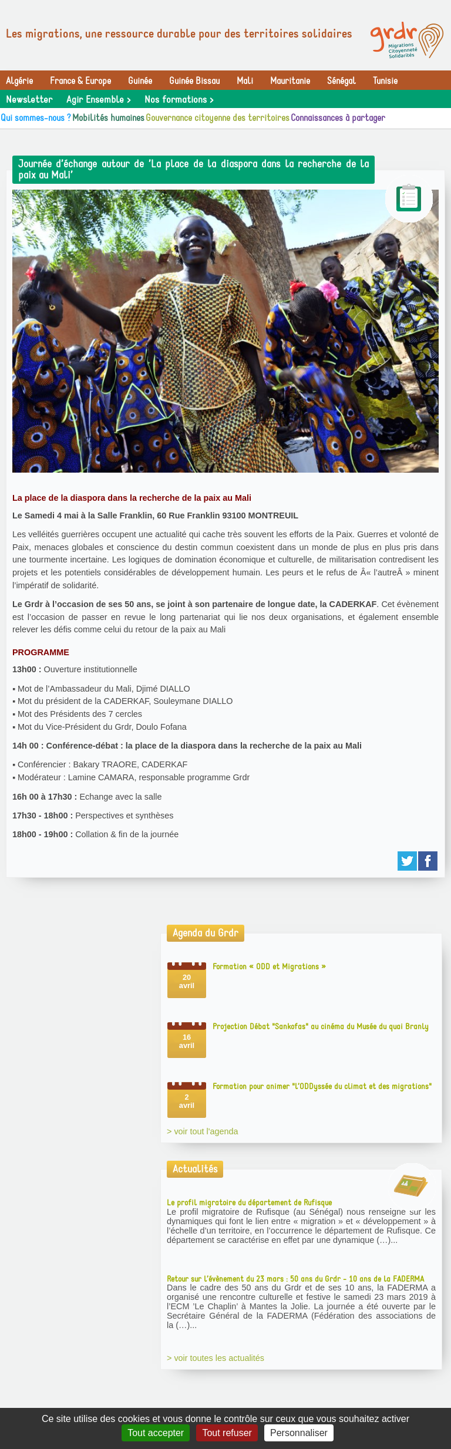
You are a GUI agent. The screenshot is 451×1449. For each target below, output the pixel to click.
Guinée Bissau (194, 81)
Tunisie (385, 81)
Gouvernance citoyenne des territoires (218, 118)
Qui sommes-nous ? (36, 118)
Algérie (19, 81)
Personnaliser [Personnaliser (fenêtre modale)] (299, 1433)
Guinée (140, 81)
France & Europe (80, 81)
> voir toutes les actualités (215, 1358)
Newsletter (29, 99)
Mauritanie (290, 81)
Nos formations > (178, 99)
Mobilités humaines (108, 118)
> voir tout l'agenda (202, 1131)
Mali (245, 81)
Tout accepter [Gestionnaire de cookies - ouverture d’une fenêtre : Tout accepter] (155, 1433)
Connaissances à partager (338, 118)
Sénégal (341, 81)
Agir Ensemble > (98, 99)
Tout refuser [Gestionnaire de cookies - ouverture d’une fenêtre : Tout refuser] (226, 1433)
